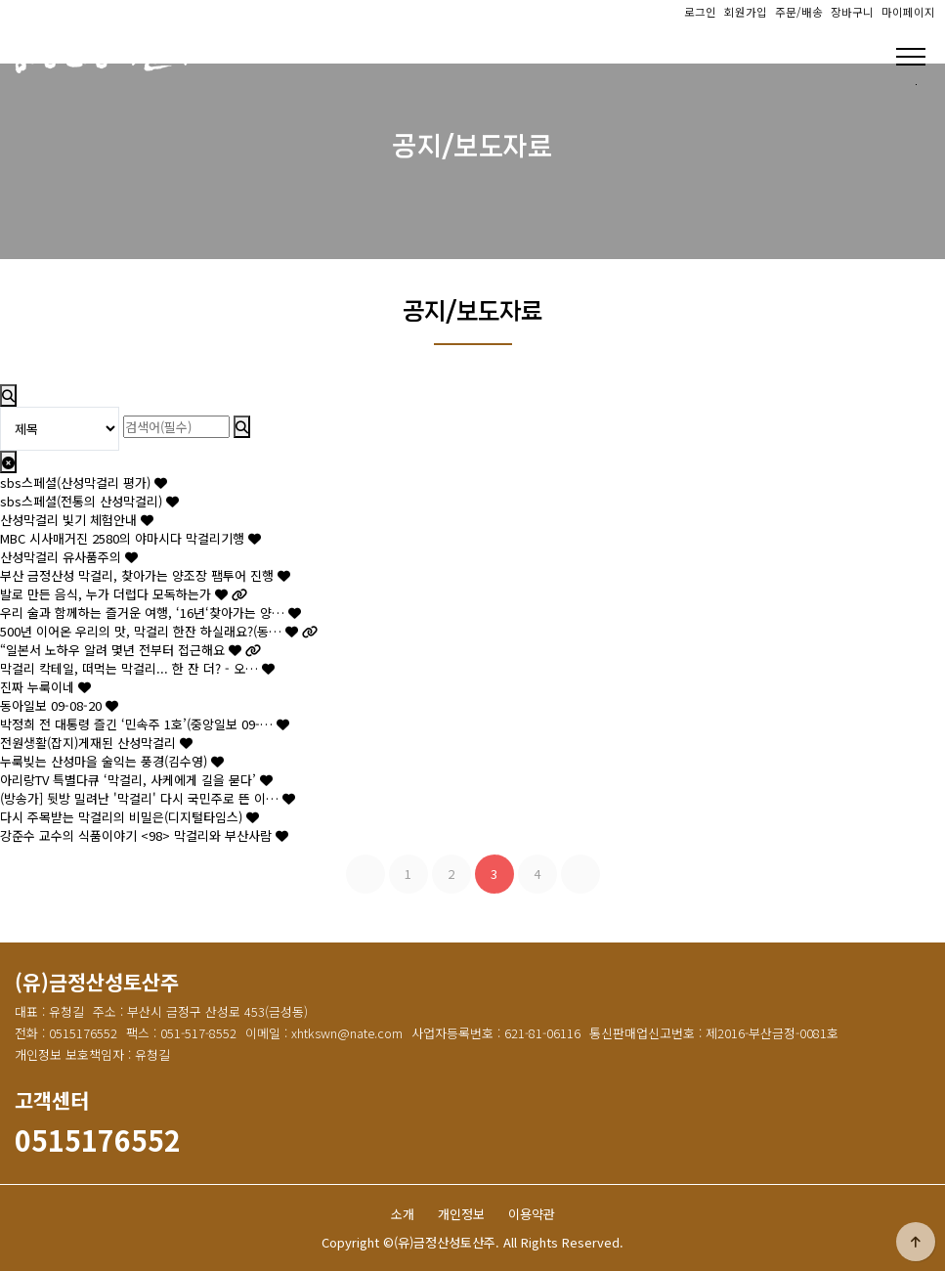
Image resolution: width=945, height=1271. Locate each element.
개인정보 (461, 1214)
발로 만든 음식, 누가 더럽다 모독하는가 (123, 594)
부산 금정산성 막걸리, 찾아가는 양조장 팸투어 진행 (145, 575)
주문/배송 (799, 12)
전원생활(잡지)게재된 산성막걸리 (96, 742)
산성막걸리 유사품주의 (69, 557)
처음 (365, 874)
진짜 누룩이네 (45, 687)
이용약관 (531, 1214)
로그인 (700, 12)
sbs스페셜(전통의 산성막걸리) (89, 501)
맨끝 (580, 874)
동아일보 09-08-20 (59, 705)
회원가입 (745, 12)
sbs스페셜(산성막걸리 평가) (83, 482)
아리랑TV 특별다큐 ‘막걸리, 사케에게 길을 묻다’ (136, 779)
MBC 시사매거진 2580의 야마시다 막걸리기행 (130, 538)
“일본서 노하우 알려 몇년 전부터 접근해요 (130, 649)
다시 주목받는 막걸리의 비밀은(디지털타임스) (129, 817)
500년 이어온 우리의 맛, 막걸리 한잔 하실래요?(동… (159, 631)
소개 (402, 1214)
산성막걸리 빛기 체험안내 (76, 519)
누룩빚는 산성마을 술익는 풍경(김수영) (112, 761)
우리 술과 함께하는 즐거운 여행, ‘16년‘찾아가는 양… (150, 612)
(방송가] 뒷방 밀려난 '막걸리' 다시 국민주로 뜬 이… (147, 798)
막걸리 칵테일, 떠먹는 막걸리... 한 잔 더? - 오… (137, 668)
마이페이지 (908, 12)
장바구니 (852, 12)
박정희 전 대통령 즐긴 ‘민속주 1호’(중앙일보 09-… (144, 724)
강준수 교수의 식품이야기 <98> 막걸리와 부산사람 (144, 835)
